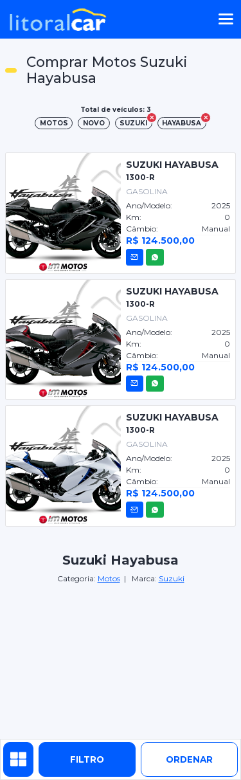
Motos (109, 578)
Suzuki (171, 578)
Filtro (87, 759)
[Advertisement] (121, 662)
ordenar (189, 759)
